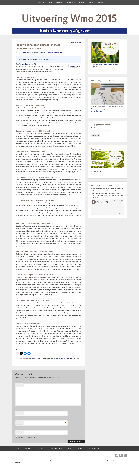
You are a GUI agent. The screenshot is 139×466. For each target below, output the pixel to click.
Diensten (81, 2)
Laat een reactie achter (55, 52)
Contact (70, 448)
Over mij (100, 2)
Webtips (80, 448)
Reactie (19, 385)
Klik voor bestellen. (96, 111)
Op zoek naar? (40, 2)
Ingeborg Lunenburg (40, 52)
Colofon (17, 448)
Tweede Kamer (24, 64)
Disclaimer (40, 448)
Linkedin (121, 455)
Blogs (50, 2)
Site (18, 432)
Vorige (71, 42)
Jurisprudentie (70, 2)
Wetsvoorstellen (51, 59)
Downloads (90, 2)
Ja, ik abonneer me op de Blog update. (26, 437)
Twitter (116, 455)
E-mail (18, 422)
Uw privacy (28, 448)
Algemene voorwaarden (56, 448)
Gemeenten (53, 358)
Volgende (79, 42)
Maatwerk (59, 2)
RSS (125, 455)
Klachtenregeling (94, 448)
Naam (18, 413)
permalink (19, 361)
